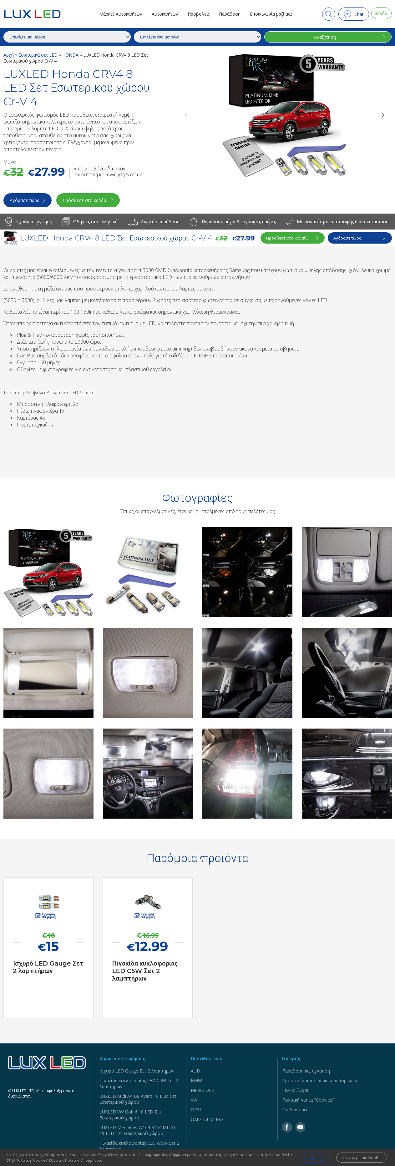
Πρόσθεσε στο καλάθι (93, 202)
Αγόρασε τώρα (25, 202)
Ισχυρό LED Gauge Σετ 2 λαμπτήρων (137, 1072)
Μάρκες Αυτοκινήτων (118, 14)
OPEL (196, 1111)
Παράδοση (227, 14)
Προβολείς (196, 14)
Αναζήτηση (324, 37)
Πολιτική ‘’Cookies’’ (44, 1160)
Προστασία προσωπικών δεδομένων (319, 1082)
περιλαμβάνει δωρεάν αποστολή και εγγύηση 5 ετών (108, 172)
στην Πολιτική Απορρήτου (92, 1160)
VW (194, 1101)
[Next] (382, 115)
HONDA (71, 55)
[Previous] (187, 115)
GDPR (202, 1155)
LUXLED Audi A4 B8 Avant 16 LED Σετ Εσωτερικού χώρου (137, 1101)
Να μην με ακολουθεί (360, 1158)
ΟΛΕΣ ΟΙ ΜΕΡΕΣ (207, 1121)
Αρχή (9, 55)
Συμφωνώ (305, 1158)
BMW (196, 1082)
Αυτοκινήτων (162, 14)
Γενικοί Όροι (295, 1092)
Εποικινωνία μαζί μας (268, 14)
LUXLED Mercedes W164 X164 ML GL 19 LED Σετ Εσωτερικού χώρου (137, 1132)
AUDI (196, 1072)
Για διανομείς (295, 1111)
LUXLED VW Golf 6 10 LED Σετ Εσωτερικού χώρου (130, 1116)
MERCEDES (202, 1092)
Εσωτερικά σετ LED (38, 55)
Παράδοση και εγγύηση (306, 1072)
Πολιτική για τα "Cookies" (308, 1101)
